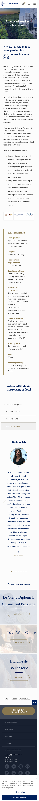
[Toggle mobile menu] (34, 4)
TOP (34, 702)
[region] (19, 788)
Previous (4, 503)
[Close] (36, 778)
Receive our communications (18, 711)
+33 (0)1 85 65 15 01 (11, 761)
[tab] (18, 404)
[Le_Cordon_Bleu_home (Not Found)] (10, 4)
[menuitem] (23, 4)
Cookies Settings (19, 792)
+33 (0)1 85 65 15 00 (11, 759)
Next (33, 503)
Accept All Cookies (19, 797)
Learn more (19, 614)
